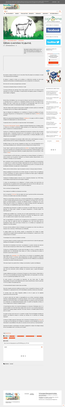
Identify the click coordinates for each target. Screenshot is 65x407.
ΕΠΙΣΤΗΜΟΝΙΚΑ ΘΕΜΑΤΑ (12, 40)
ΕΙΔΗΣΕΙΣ (17, 13)
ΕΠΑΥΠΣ (37, 113)
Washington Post (15, 255)
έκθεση (27, 148)
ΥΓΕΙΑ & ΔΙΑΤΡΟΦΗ (24, 13)
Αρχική (4, 40)
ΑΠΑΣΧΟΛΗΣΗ (46, 13)
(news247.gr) (8, 333)
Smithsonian (14, 194)
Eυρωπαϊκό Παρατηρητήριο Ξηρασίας (12, 125)
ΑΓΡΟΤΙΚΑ (10, 13)
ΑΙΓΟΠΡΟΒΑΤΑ (21, 40)
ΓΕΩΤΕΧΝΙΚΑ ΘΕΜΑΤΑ (54, 13)
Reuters (40, 319)
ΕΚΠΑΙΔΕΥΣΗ (31, 13)
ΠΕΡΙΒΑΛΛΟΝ (38, 13)
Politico (8, 152)
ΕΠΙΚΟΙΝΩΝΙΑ (27, 393)
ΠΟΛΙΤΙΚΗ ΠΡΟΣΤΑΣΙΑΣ (32, 394)
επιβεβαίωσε (26, 118)
